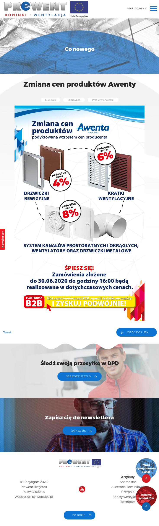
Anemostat (128, 482)
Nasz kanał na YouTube (82, 489)
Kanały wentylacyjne (128, 497)
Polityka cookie (34, 491)
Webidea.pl (44, 496)
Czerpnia (127, 492)
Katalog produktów (146, 496)
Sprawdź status (78, 376)
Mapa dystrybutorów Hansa (146, 468)
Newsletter (3, 239)
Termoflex (127, 501)
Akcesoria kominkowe (127, 487)
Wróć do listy (137, 332)
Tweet (7, 332)
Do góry (78, 515)
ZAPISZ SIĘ (78, 430)
